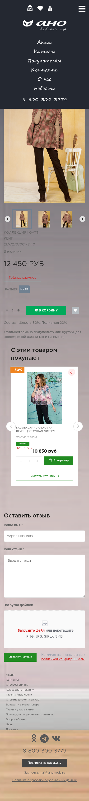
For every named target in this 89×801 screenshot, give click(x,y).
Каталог (44, 51)
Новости (44, 88)
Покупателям (44, 60)
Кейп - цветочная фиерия (35, 431)
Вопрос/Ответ (15, 719)
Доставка (12, 729)
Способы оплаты (17, 685)
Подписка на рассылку (44, 763)
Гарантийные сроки (19, 695)
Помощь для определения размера (29, 714)
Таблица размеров (22, 277)
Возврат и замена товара (22, 705)
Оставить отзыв (20, 657)
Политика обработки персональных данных (44, 780)
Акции (44, 42)
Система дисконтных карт (23, 700)
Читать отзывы (44, 476)
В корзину (46, 310)
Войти (59, 8)
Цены (9, 724)
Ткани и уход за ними (20, 710)
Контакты (44, 70)
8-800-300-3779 (44, 99)
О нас (44, 79)
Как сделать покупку (20, 690)
